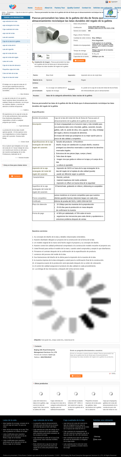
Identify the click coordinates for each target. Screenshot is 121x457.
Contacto (80, 60)
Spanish (114, 2)
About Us (48, 8)
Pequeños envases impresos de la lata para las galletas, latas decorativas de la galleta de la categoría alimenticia (93, 406)
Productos (10, 12)
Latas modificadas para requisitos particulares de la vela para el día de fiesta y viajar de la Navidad (14, 436)
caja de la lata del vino (10, 53)
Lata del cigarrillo (8, 49)
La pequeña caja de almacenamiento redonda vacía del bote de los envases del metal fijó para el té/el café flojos (45, 425)
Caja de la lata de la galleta (24, 12)
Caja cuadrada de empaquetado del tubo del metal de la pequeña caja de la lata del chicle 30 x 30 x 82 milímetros (76, 433)
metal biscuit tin (69, 340)
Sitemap (97, 436)
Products (38, 8)
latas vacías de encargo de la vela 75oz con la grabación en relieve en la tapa (16, 430)
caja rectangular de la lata (11, 25)
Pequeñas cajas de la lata (11, 69)
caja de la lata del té (9, 45)
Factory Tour (60, 8)
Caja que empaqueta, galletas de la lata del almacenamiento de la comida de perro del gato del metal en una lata (110, 406)
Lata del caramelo (8, 37)
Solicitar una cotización (102, 8)
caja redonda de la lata (10, 21)
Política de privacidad (10, 455)
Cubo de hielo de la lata (10, 73)
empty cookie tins (57, 340)
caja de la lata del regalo (10, 57)
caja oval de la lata (9, 33)
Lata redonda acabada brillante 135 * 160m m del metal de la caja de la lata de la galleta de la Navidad (76, 405)
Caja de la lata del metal (10, 77)
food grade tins (46, 340)
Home (30, 8)
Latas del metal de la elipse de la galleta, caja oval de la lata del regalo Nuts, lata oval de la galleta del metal (41, 405)
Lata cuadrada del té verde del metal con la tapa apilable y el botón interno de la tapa (76, 446)
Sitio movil (97, 439)
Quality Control (73, 8)
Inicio (3, 12)
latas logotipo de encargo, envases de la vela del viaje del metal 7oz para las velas (16, 425)
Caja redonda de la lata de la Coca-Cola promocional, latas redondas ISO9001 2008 (46, 439)
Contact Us (86, 8)
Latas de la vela (8, 61)
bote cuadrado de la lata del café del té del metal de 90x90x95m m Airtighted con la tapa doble (76, 439)
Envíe (96, 426)
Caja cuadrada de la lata (10, 29)
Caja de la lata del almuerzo (12, 65)
